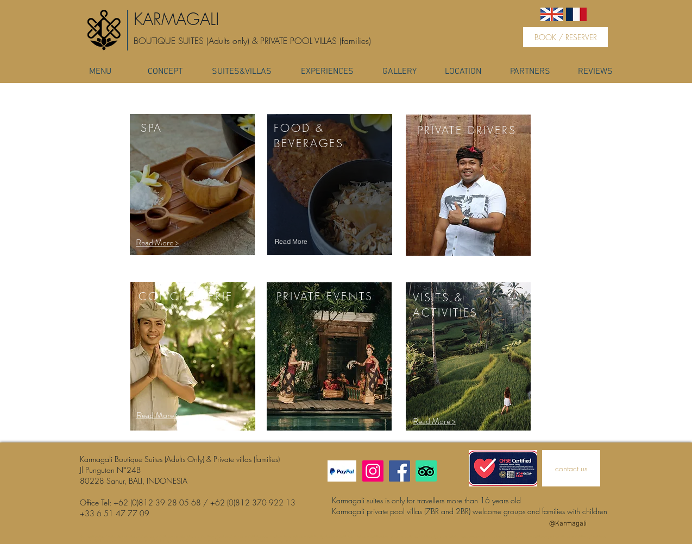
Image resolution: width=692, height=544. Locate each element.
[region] (192, 186)
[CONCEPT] (165, 72)
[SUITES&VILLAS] (241, 72)
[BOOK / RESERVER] (565, 37)
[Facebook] (399, 471)
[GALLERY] (399, 72)
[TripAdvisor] (426, 471)
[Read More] (291, 241)
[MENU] (100, 72)
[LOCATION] (463, 72)
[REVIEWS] (595, 72)
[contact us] (571, 468)
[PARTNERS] (529, 72)
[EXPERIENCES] (327, 72)
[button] (157, 415)
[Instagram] (372, 471)
